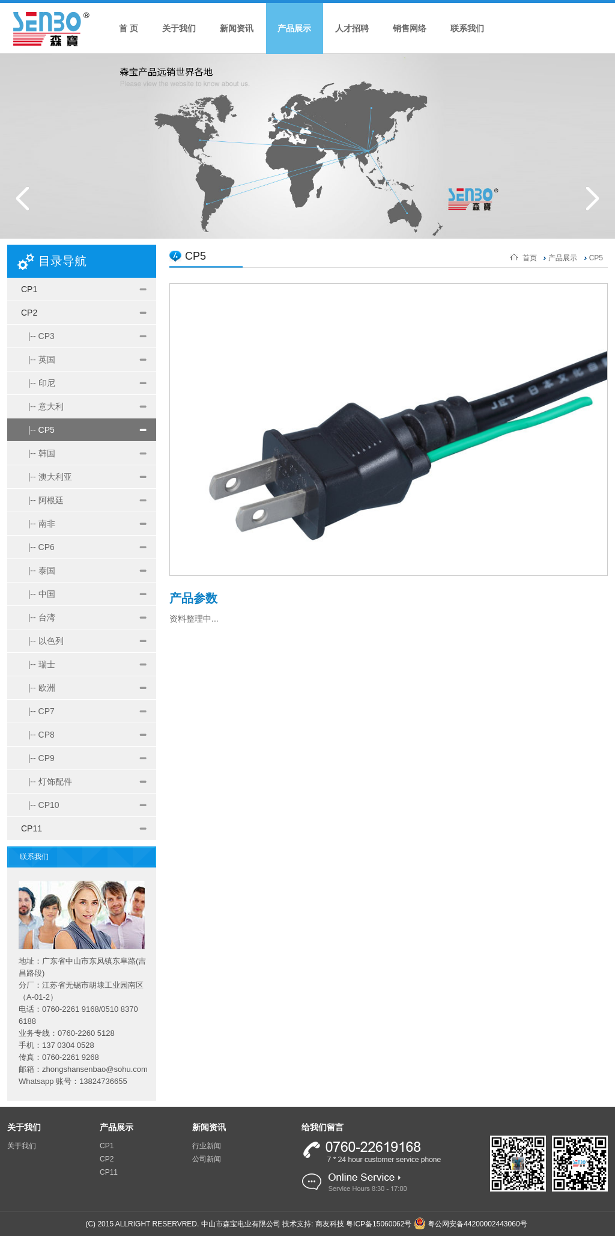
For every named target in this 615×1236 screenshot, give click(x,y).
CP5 (596, 258)
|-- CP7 (38, 711)
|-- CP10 (40, 805)
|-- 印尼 (38, 383)
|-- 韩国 (38, 453)
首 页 (128, 28)
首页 (530, 258)
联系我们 (467, 28)
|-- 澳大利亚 (46, 477)
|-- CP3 (38, 336)
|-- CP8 (38, 734)
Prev (22, 198)
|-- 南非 (38, 523)
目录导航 (62, 261)
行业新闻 (206, 1146)
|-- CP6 (38, 547)
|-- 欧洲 (38, 688)
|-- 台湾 (38, 617)
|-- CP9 (38, 758)
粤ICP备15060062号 (378, 1224)
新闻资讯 (236, 28)
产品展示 (294, 28)
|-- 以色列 (42, 641)
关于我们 (179, 28)
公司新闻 (206, 1159)
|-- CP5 (38, 430)
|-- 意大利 (42, 406)
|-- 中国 (38, 594)
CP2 (29, 312)
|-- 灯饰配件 (46, 781)
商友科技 (329, 1224)
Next (592, 198)
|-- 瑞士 (38, 664)
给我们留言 (322, 1127)
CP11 (31, 828)
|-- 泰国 (38, 570)
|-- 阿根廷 (42, 500)
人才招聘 (352, 28)
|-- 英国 (38, 359)
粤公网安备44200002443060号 (470, 1224)
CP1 (29, 289)
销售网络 (409, 28)
